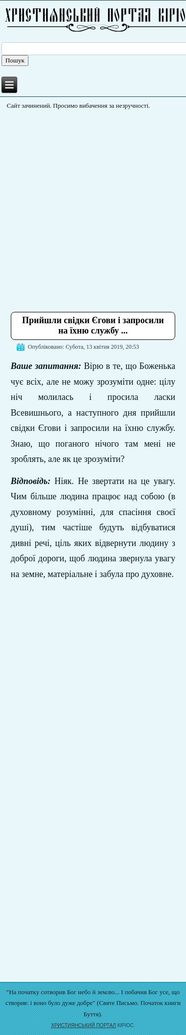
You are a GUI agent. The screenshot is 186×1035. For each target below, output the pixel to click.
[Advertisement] (93, 207)
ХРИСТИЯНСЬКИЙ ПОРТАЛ (83, 1025)
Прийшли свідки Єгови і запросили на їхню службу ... (93, 325)
